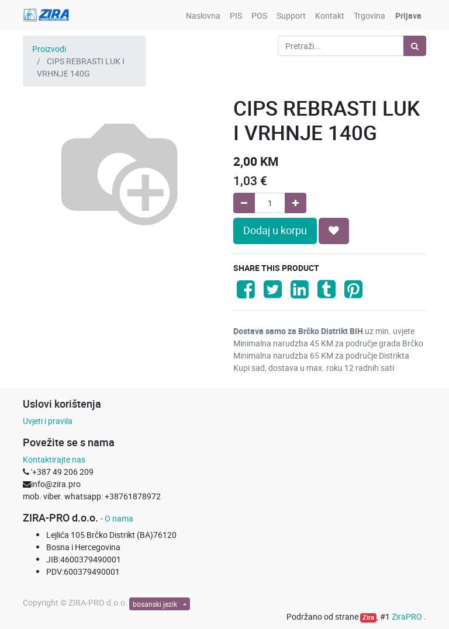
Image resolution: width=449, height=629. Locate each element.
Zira (368, 617)
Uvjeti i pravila (47, 420)
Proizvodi (49, 48)
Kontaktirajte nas (54, 459)
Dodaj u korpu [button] (275, 230)
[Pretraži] (414, 46)
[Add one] (295, 203)
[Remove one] (244, 203)
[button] (334, 231)
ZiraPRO (408, 616)
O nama (119, 518)
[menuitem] (203, 15)
